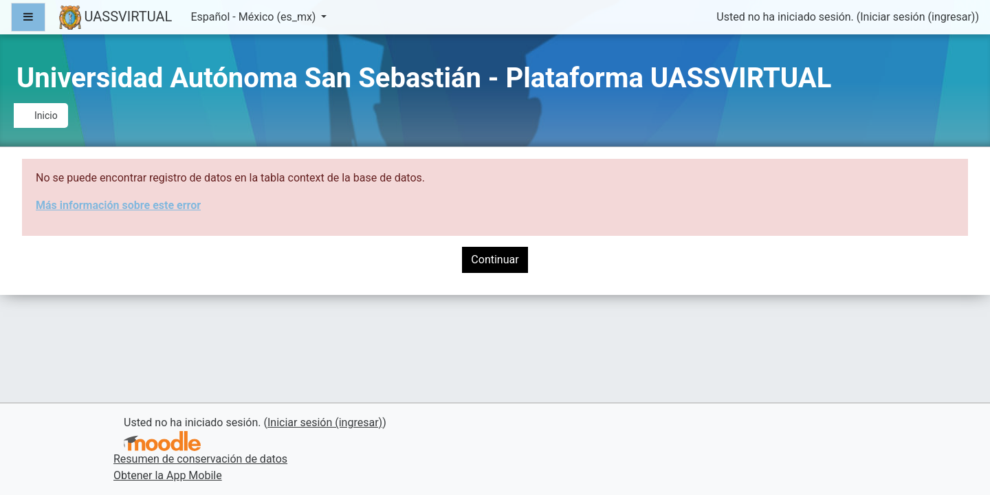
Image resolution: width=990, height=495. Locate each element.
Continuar (494, 259)
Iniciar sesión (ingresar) (917, 16)
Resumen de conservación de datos (200, 458)
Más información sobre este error (118, 205)
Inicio (46, 115)
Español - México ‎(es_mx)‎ (254, 16)
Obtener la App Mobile (167, 475)
